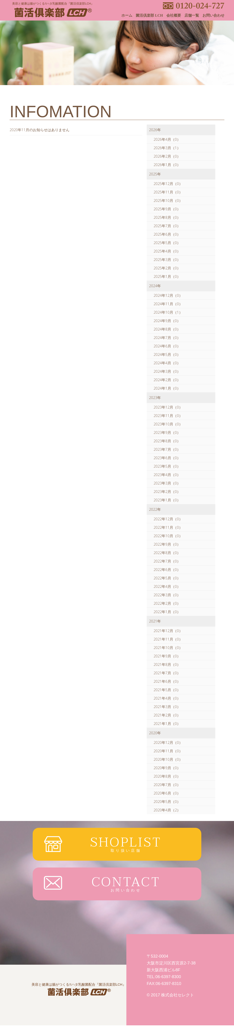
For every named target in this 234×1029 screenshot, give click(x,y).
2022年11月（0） (168, 527)
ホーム (126, 15)
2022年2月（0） (167, 603)
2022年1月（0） (167, 611)
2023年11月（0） (168, 415)
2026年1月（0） (167, 164)
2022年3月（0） (167, 594)
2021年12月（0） (168, 630)
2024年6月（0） (167, 346)
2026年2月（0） (167, 156)
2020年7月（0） (167, 784)
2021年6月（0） (167, 681)
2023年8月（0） (167, 440)
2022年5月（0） (167, 578)
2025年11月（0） (168, 192)
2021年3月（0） (167, 706)
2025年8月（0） (167, 217)
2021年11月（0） (168, 639)
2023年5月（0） (167, 466)
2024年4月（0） (167, 362)
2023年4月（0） (167, 474)
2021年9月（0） (167, 656)
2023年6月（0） (167, 457)
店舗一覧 (191, 15)
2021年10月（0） (168, 647)
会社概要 (173, 15)
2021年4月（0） (167, 698)
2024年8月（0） (167, 329)
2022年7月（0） (167, 561)
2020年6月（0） (167, 793)
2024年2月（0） (167, 379)
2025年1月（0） (167, 276)
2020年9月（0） (167, 767)
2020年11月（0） (168, 750)
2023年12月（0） (168, 407)
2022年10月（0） (168, 535)
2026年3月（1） (167, 147)
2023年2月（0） (167, 491)
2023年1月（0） (167, 500)
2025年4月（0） (167, 251)
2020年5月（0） (167, 801)
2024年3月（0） (167, 371)
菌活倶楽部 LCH (149, 15)
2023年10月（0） (168, 424)
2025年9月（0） (167, 208)
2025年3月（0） (167, 259)
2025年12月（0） (168, 183)
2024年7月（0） (167, 337)
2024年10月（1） (168, 312)
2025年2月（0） (167, 268)
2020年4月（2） (167, 810)
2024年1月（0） (167, 388)
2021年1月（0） (167, 723)
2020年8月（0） (167, 776)
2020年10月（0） (168, 759)
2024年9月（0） (167, 320)
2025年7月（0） (167, 225)
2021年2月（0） (167, 715)
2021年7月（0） (167, 672)
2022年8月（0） (167, 552)
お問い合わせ (213, 15)
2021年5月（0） (167, 689)
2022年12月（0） (168, 518)
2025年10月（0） (168, 200)
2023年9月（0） (167, 432)
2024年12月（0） (168, 295)
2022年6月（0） (167, 569)
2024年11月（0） (168, 303)
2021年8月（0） (167, 664)
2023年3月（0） (167, 483)
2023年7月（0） (167, 449)
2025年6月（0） (167, 234)
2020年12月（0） (168, 742)
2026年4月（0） (167, 139)
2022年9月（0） (167, 544)
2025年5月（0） (167, 242)
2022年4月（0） (167, 586)
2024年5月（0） (167, 354)
